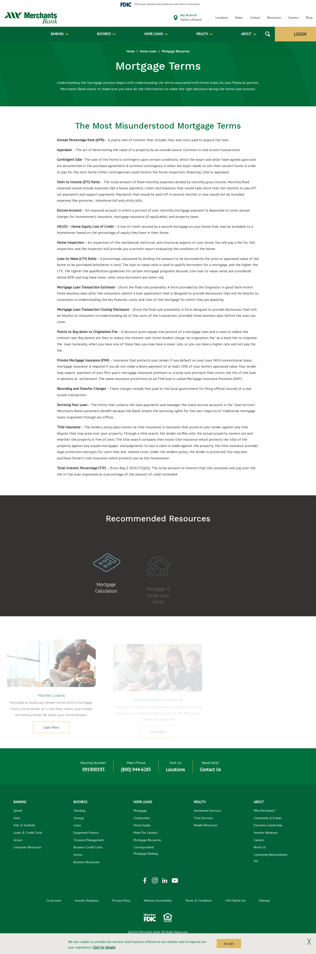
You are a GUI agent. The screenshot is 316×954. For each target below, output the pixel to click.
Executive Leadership (268, 825)
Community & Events (268, 818)
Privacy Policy (121, 900)
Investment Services (207, 811)
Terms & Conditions (198, 900)
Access (17, 840)
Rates (239, 18)
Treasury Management (88, 840)
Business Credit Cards (87, 847)
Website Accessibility (158, 900)
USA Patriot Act (235, 900)
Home (131, 51)
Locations (222, 18)
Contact (255, 18)
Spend (17, 811)
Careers (293, 18)
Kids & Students (24, 825)
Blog (309, 18)
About (246, 34)
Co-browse (53, 900)
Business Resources (86, 862)
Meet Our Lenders (146, 833)
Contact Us (210, 769)
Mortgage (140, 811)
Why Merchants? (265, 811)
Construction (142, 818)
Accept (229, 943)
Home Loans (153, 34)
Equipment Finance (86, 833)
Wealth (202, 34)
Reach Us (260, 847)
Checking (79, 811)
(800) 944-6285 (136, 769)
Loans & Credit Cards (27, 833)
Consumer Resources (27, 847)
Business (104, 34)
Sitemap (264, 900)
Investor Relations (266, 833)
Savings (78, 818)
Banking (57, 34)
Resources (274, 18)
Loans (77, 825)
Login (300, 34)
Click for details (104, 947)
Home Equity (142, 825)
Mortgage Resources (175, 51)
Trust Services (203, 818)
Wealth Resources (206, 825)
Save (16, 818)
